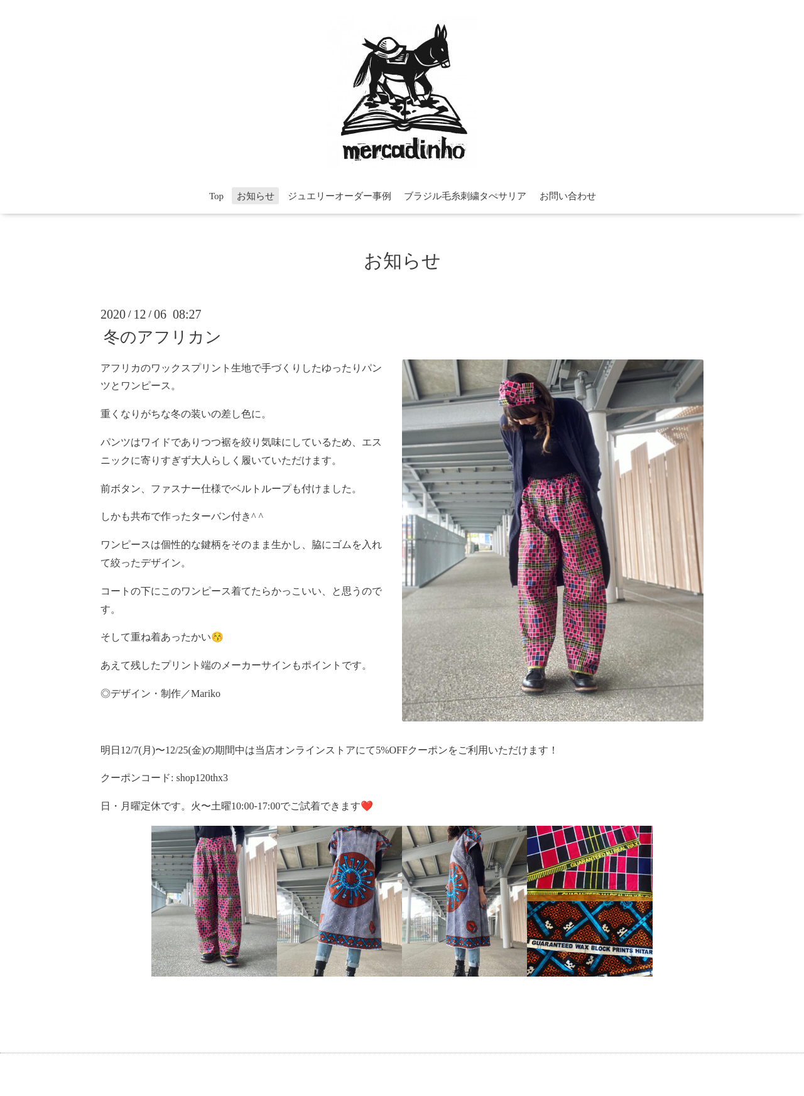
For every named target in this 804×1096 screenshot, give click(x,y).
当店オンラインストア (305, 750)
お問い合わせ (568, 196)
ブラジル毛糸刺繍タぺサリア (465, 196)
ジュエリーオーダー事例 (339, 196)
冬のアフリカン (163, 336)
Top (216, 196)
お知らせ (255, 196)
